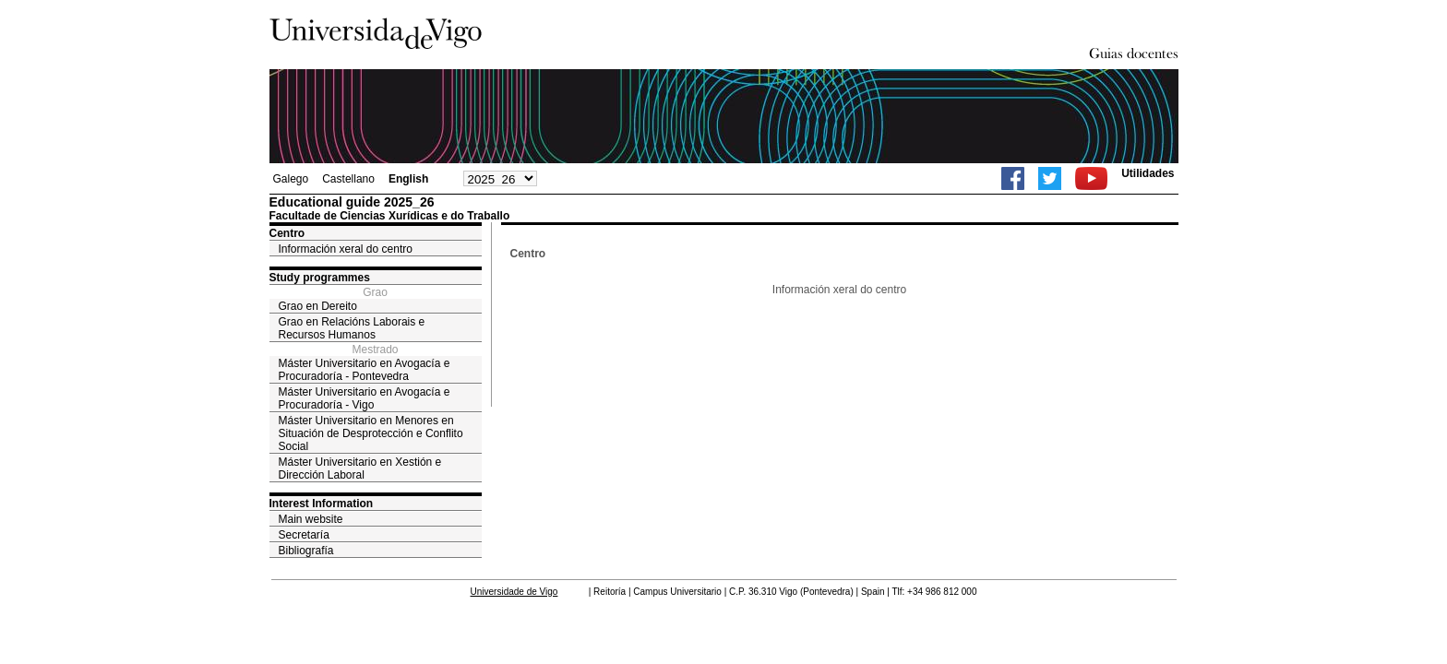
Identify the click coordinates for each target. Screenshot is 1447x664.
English (408, 178)
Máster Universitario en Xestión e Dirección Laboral (360, 468)
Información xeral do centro (346, 249)
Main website (311, 519)
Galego (291, 178)
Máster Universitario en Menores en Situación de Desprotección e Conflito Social (371, 433)
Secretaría (304, 534)
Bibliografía (306, 550)
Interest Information (321, 503)
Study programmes (319, 277)
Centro (287, 233)
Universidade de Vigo (514, 592)
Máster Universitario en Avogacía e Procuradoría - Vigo (364, 398)
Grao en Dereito (318, 306)
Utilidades (1147, 173)
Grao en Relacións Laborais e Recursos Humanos (352, 328)
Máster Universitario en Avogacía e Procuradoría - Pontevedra (364, 370)
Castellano (348, 178)
